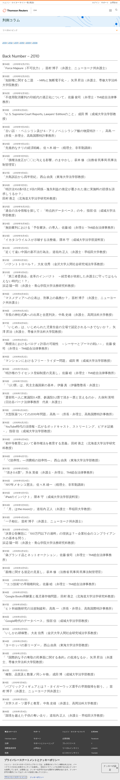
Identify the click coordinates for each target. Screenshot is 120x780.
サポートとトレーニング (44, 743)
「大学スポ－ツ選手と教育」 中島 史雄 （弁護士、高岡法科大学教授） (51, 703)
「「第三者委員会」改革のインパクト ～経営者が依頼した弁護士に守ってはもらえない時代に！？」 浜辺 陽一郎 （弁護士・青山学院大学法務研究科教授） (59, 280)
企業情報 (66, 738)
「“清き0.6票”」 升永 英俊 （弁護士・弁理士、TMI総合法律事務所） (49, 472)
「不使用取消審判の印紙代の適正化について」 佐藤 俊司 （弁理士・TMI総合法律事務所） (59, 99)
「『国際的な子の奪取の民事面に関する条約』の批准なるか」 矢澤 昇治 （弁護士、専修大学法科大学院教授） (57, 659)
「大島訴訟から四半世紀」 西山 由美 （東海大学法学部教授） (44, 177)
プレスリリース (68, 743)
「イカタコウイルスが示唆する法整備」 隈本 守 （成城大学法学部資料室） (54, 240)
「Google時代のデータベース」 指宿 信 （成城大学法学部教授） (46, 621)
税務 (6, 753)
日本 (35, 10)
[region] (60, 768)
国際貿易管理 (10, 748)
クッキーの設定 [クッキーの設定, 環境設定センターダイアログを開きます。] (110, 768)
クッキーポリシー (37, 777)
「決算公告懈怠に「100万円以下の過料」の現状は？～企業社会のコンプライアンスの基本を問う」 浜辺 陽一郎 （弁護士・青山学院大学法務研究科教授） (59, 538)
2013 (4, 43)
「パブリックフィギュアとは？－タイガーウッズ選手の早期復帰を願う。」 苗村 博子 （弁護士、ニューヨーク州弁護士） (57, 689)
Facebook (94, 738)
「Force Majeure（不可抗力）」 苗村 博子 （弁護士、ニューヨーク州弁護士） (55, 68)
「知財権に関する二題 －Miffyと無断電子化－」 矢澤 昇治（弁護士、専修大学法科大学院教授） (59, 82)
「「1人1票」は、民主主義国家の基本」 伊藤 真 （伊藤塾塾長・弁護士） (51, 385)
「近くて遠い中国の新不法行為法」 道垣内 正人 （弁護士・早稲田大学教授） (55, 252)
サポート (37, 738)
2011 (16, 43)
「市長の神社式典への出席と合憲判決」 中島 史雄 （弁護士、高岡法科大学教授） (58, 315)
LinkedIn (94, 748)
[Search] (116, 9)
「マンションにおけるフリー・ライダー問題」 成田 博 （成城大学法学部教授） (57, 361)
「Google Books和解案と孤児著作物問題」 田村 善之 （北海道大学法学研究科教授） (59, 596)
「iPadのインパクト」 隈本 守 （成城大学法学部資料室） (41, 497)
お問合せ (37, 748)
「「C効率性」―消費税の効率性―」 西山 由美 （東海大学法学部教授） (51, 460)
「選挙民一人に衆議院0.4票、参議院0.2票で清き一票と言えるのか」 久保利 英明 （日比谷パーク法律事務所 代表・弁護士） (58, 399)
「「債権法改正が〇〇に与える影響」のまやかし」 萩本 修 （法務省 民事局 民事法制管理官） (59, 162)
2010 (22, 43)
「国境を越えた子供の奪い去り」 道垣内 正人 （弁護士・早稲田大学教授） (54, 715)
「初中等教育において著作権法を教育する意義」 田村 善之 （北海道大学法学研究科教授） (58, 445)
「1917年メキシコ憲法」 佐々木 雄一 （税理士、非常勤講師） (44, 484)
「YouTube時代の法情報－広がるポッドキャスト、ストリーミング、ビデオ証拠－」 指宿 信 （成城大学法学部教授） (57, 429)
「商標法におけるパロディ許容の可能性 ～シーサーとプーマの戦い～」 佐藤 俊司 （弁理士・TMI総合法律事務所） (59, 346)
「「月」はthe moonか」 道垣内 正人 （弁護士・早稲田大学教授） (47, 509)
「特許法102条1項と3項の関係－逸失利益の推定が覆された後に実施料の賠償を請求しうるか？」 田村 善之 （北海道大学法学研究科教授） (58, 193)
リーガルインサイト (70, 748)
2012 (10, 43)
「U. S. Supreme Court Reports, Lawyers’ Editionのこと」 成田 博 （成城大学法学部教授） (59, 116)
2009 (28, 43)
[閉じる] (117, 768)
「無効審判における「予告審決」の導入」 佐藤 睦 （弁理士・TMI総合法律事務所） (59, 227)
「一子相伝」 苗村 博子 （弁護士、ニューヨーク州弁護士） (43, 521)
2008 (34, 43)
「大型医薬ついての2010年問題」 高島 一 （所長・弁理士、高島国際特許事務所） (58, 414)
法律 (6, 743)
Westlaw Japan (10, 738)
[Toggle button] (110, 10)
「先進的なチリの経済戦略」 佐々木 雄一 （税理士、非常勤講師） (47, 148)
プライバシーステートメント (15, 777)
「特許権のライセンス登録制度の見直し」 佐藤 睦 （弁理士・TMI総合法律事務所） (59, 373)
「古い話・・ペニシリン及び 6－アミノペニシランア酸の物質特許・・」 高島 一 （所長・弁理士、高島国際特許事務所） (58, 133)
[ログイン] (95, 3)
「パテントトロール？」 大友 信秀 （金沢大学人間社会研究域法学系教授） (54, 264)
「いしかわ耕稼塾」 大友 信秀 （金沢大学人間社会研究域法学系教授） (51, 633)
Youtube (94, 753)
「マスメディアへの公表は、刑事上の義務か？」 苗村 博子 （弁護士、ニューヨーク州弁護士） (59, 300)
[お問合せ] (113, 3)
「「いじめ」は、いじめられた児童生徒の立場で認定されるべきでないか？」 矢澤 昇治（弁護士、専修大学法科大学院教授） (59, 329)
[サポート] (104, 3)
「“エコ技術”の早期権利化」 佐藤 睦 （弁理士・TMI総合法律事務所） (50, 584)
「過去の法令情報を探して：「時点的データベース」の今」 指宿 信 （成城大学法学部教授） (58, 213)
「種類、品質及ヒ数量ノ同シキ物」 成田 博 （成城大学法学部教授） (49, 674)
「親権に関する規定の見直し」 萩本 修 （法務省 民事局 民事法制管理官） (53, 572)
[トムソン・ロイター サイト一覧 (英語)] (19, 3)
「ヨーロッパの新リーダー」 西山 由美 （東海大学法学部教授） (46, 645)
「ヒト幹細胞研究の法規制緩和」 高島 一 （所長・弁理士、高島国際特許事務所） (58, 608)
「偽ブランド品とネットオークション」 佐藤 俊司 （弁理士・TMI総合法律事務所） (57, 557)
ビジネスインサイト (70, 753)
